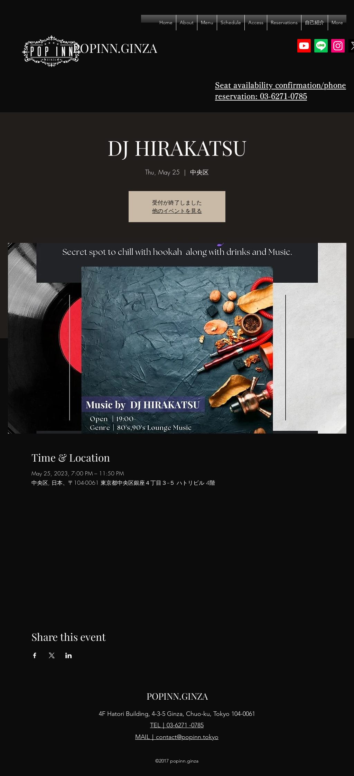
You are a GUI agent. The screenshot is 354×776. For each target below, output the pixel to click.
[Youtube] (304, 46)
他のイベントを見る (177, 211)
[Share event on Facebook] (34, 655)
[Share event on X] (51, 655)
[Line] (321, 46)
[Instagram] (338, 46)
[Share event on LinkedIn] (68, 655)
